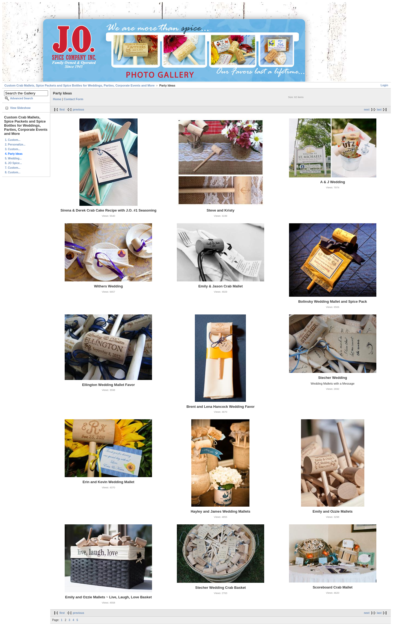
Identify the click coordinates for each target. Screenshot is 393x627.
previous (78, 109)
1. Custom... (12, 139)
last (379, 109)
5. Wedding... (13, 158)
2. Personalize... (15, 144)
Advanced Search (21, 98)
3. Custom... (12, 149)
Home (57, 99)
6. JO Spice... (13, 163)
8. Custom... (12, 172)
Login (384, 85)
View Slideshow (20, 107)
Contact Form (74, 99)
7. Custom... (12, 167)
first (62, 109)
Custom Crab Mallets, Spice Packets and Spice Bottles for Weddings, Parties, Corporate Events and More (79, 85)
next (367, 109)
